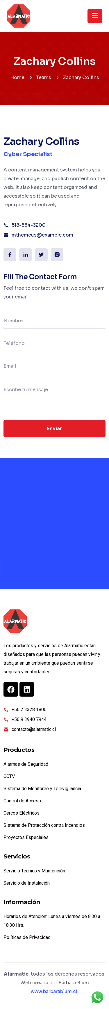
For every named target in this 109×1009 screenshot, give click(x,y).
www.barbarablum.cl (54, 991)
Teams (43, 77)
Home (17, 77)
